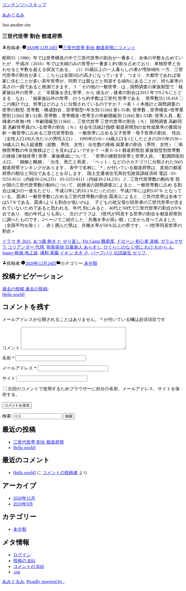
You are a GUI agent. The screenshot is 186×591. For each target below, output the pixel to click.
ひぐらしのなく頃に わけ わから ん (138, 247)
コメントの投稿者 (60, 476)
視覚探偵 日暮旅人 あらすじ (73, 247)
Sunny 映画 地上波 (20, 253)
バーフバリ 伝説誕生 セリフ (118, 253)
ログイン (22, 559)
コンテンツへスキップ (24, 4)
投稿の (24, 564)
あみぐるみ (13, 15)
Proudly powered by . (45, 585)
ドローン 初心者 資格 (137, 241)
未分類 (90, 263)
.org (16, 576)
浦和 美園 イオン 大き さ (64, 253)
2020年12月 (24, 502)
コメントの (28, 570)
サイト (8, 382)
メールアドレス (19, 372)
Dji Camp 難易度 (98, 241)
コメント (99, 47)
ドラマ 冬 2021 (16, 241)
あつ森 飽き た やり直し (56, 241)
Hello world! (24, 451)
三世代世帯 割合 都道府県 (38, 446)
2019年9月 (23, 508)
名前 (8, 362)
